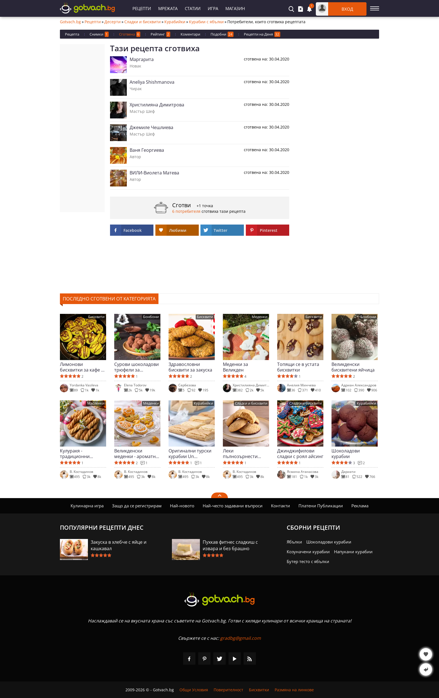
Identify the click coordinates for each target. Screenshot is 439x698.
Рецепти (141, 8)
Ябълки (294, 542)
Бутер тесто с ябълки (308, 561)
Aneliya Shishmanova (152, 82)
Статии (192, 8)
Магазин (235, 8)
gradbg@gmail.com (240, 638)
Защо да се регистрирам (137, 505)
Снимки (99, 34)
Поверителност (228, 689)
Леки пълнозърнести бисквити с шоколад (245, 453)
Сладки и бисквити (142, 22)
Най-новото (182, 505)
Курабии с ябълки (206, 22)
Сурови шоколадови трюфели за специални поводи (136, 367)
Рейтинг (160, 34)
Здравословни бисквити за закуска (190, 367)
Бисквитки (259, 689)
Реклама (359, 505)
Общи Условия (193, 689)
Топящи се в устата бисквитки (298, 367)
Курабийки (174, 22)
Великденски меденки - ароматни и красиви (136, 453)
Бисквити (96, 316)
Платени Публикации (320, 505)
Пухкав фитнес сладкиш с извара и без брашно (230, 545)
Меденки (259, 316)
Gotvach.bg (70, 22)
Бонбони (151, 316)
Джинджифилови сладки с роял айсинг (300, 453)
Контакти (280, 505)
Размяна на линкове (294, 689)
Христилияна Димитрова (157, 105)
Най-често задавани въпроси (233, 505)
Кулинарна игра (87, 505)
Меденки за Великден (235, 367)
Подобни (222, 34)
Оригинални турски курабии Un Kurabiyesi (190, 453)
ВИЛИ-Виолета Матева (154, 173)
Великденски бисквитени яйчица (353, 367)
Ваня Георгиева (147, 150)
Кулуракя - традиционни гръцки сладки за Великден (78, 453)
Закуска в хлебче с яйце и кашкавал (118, 545)
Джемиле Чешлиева (151, 127)
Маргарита (142, 59)
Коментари (190, 34)
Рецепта (72, 34)
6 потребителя (186, 211)
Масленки (95, 403)
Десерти (112, 22)
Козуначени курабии (308, 551)
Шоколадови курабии (345, 453)
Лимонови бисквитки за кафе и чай (82, 367)
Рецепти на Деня (262, 34)
